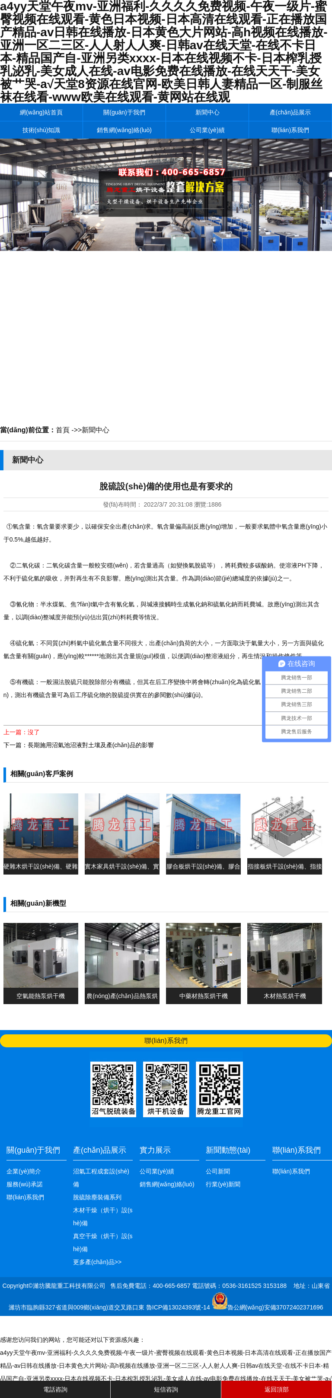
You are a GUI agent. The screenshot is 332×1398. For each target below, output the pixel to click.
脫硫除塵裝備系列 (97, 1197)
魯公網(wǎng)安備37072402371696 (275, 1307)
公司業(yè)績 (207, 130)
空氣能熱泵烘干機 (40, 995)
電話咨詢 (55, 1389)
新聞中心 (207, 112)
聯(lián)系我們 (290, 130)
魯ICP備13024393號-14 (179, 1307)
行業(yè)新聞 (223, 1184)
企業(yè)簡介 (23, 1171)
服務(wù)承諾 (24, 1184)
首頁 (63, 430)
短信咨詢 (166, 1389)
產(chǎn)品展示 (290, 112)
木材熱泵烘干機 (285, 995)
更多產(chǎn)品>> (97, 1262)
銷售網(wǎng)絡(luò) (124, 130)
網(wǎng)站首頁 (41, 112)
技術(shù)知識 (41, 130)
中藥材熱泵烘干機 (203, 995)
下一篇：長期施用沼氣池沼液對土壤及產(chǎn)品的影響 (78, 745)
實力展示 (155, 1150)
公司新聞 (218, 1171)
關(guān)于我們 (124, 112)
